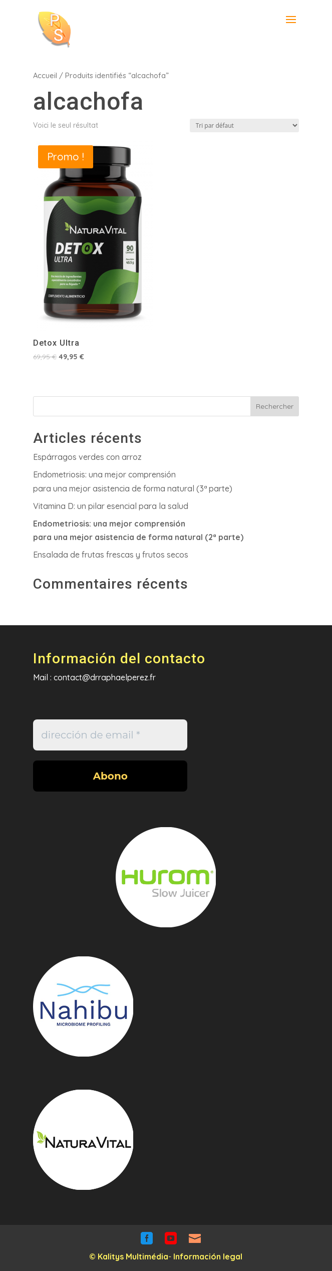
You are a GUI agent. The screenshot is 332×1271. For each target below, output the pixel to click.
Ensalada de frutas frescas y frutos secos (110, 555)
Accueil (45, 75)
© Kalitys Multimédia (128, 1256)
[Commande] (244, 125)
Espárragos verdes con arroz (87, 457)
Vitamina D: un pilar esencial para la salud (110, 506)
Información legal (207, 1256)
